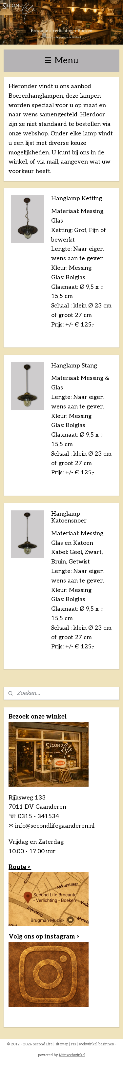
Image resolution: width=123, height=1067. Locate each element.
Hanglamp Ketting (76, 198)
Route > (20, 867)
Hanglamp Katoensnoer (69, 517)
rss (73, 1044)
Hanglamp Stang (74, 365)
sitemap (61, 1044)
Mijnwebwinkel (72, 1055)
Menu (61, 60)
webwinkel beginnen (96, 1044)
